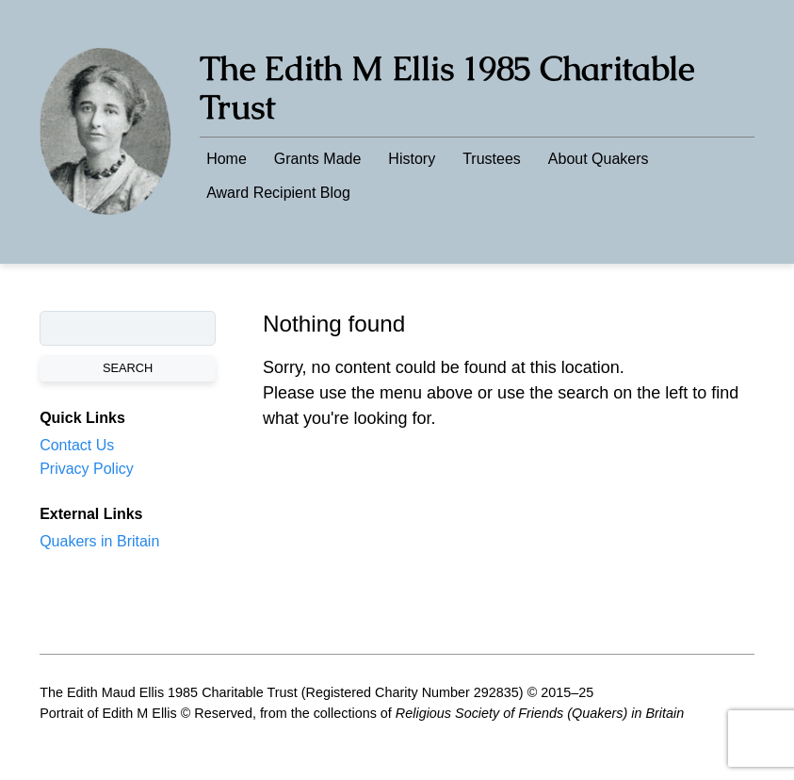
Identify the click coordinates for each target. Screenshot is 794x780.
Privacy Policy (87, 469)
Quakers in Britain (99, 541)
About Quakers (598, 159)
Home (226, 159)
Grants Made (317, 159)
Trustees (491, 159)
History (411, 159)
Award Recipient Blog (278, 193)
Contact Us (77, 445)
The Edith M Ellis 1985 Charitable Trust (447, 87)
